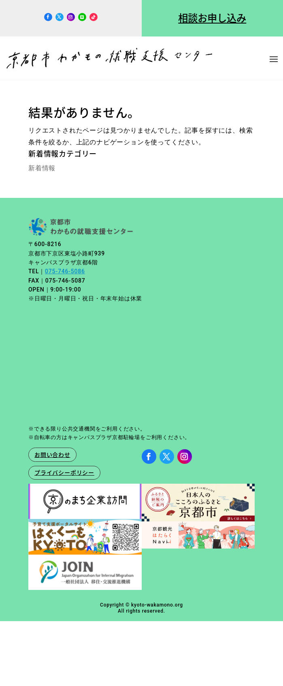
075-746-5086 (65, 271)
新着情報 (41, 168)
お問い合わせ (52, 454)
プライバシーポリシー (64, 472)
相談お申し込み (212, 18)
